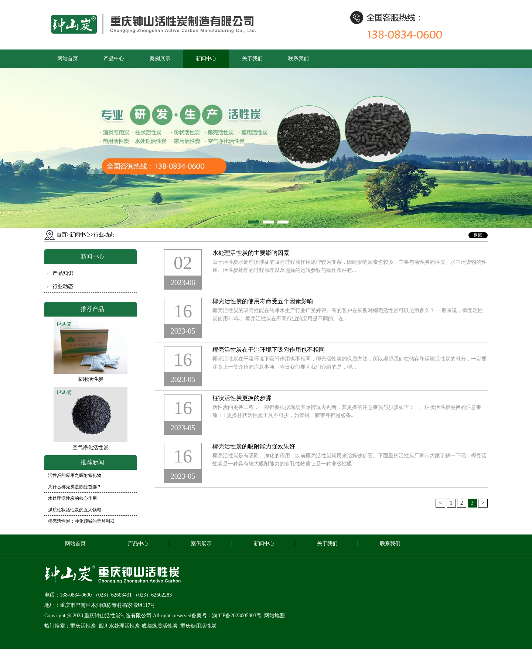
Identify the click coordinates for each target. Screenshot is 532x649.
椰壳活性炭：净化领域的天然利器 (81, 521)
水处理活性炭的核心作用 (72, 498)
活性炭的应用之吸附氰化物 (74, 475)
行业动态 (103, 235)
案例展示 (160, 58)
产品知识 (62, 273)
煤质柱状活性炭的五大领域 (74, 509)
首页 (63, 235)
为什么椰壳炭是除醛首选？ (74, 486)
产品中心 (113, 58)
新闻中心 (206, 58)
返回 (478, 235)
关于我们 (252, 58)
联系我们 (298, 58)
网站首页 (67, 58)
